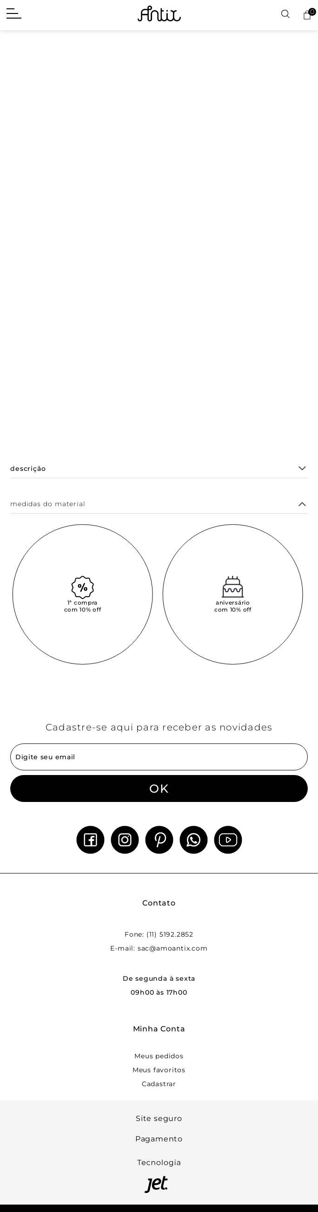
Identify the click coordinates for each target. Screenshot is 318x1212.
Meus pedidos (159, 1056)
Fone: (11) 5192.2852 (159, 934)
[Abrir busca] (285, 14)
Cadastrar (159, 1084)
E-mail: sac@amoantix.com (158, 948)
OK (159, 788)
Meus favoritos (159, 1070)
